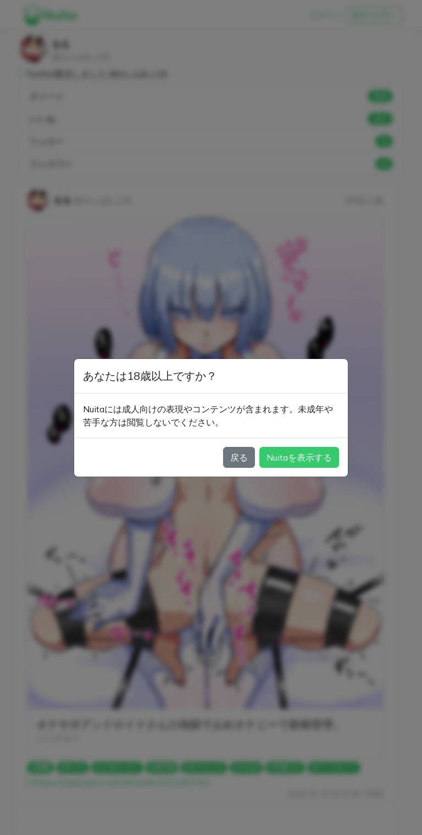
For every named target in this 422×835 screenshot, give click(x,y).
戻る (239, 457)
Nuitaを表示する (299, 457)
